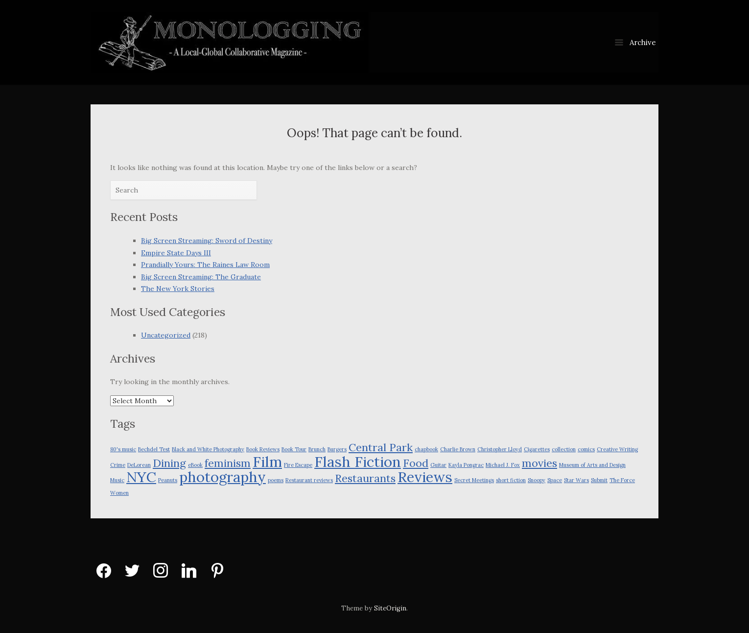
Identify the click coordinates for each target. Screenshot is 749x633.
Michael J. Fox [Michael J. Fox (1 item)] (503, 465)
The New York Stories (177, 288)
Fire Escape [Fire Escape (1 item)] (298, 465)
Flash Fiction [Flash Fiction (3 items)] (357, 461)
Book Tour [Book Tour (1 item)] (293, 449)
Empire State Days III (176, 252)
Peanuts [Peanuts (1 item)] (167, 480)
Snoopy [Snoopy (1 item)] (536, 480)
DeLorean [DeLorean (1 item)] (139, 465)
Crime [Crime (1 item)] (117, 465)
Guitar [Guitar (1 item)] (438, 465)
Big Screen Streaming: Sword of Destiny (206, 240)
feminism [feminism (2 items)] (228, 463)
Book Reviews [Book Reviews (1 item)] (263, 449)
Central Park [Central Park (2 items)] (381, 447)
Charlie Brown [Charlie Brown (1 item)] (457, 449)
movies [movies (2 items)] (539, 463)
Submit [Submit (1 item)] (599, 480)
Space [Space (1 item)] (554, 480)
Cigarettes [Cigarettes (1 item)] (537, 449)
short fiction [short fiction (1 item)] (511, 480)
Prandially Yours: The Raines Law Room (205, 264)
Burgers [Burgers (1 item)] (337, 449)
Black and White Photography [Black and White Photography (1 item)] (208, 449)
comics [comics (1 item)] (586, 449)
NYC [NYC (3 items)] (141, 476)
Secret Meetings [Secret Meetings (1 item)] (474, 480)
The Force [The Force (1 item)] (622, 480)
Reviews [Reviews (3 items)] (425, 476)
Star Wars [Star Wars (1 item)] (576, 480)
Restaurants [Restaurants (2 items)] (365, 478)
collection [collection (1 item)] (564, 449)
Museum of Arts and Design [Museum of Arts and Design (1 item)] (592, 465)
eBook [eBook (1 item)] (195, 465)
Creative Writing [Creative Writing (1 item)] (617, 449)
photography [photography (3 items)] (222, 476)
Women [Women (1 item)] (119, 492)
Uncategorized (165, 335)
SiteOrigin (390, 608)
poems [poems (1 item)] (275, 480)
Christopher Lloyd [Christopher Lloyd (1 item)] (499, 449)
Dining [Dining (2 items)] (169, 463)
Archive (635, 42)
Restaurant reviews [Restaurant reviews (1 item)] (309, 480)
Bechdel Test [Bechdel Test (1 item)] (154, 449)
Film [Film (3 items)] (267, 461)
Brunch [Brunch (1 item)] (317, 449)
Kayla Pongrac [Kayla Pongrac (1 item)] (466, 465)
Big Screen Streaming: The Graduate (201, 276)
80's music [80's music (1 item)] (123, 449)
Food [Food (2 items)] (415, 463)
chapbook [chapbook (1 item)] (426, 449)
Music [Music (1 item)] (117, 480)
